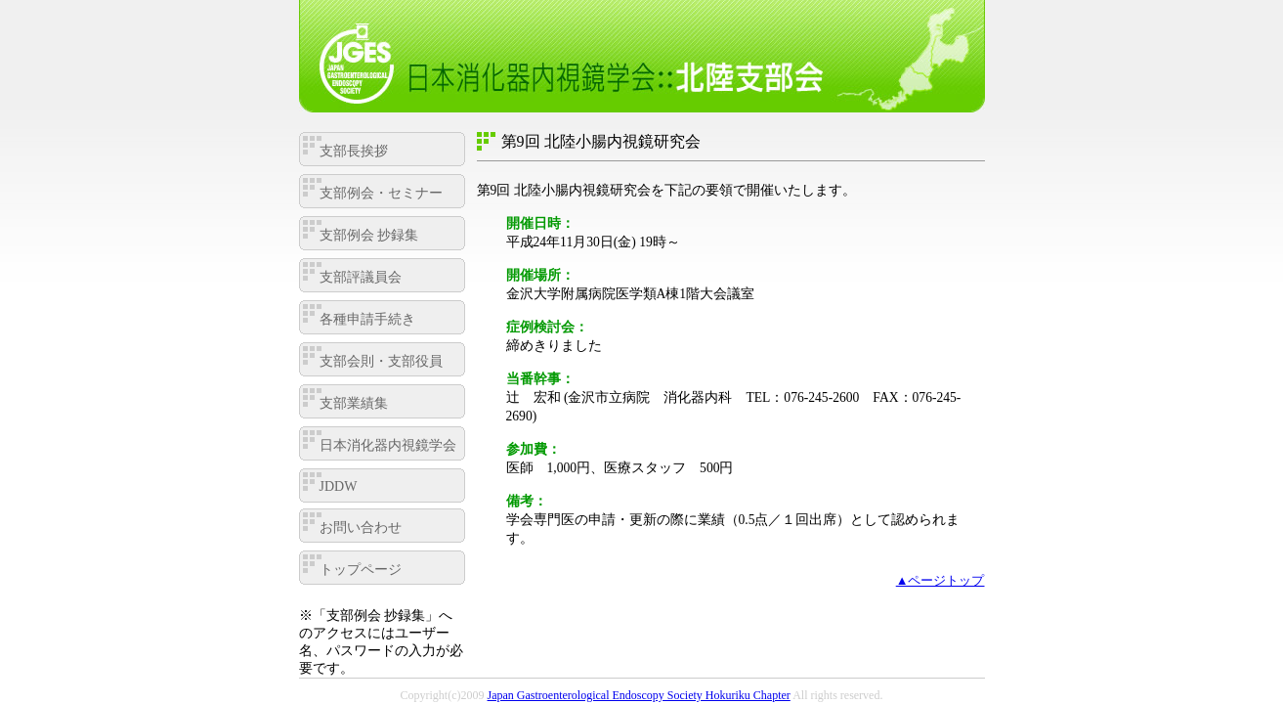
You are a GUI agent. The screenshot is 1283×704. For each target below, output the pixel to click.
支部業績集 (354, 403)
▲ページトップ (940, 580)
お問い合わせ (361, 527)
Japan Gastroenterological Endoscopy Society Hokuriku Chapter (639, 695)
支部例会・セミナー (381, 193)
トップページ (361, 569)
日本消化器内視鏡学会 (388, 445)
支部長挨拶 (354, 151)
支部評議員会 (361, 277)
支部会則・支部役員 (381, 361)
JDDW (339, 486)
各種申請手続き (367, 319)
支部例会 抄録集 (369, 235)
